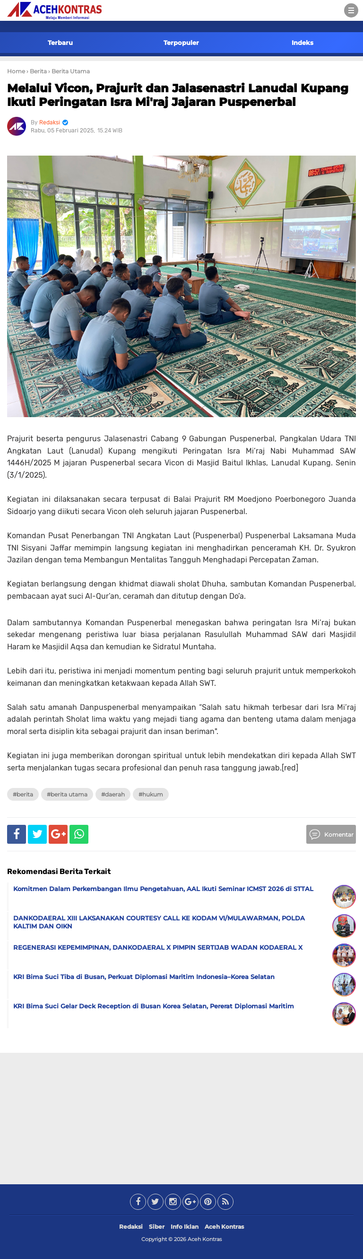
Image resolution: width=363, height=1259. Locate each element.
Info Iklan (185, 1226)
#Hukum (150, 794)
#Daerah (113, 794)
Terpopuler (181, 42)
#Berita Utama (67, 794)
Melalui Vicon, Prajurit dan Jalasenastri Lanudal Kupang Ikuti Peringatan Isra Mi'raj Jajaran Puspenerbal (177, 95)
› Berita (36, 71)
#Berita (23, 794)
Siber (156, 1226)
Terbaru (60, 42)
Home (16, 71)
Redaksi (131, 1226)
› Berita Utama (69, 71)
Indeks (302, 42)
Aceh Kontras (224, 1226)
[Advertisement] (181, 1117)
